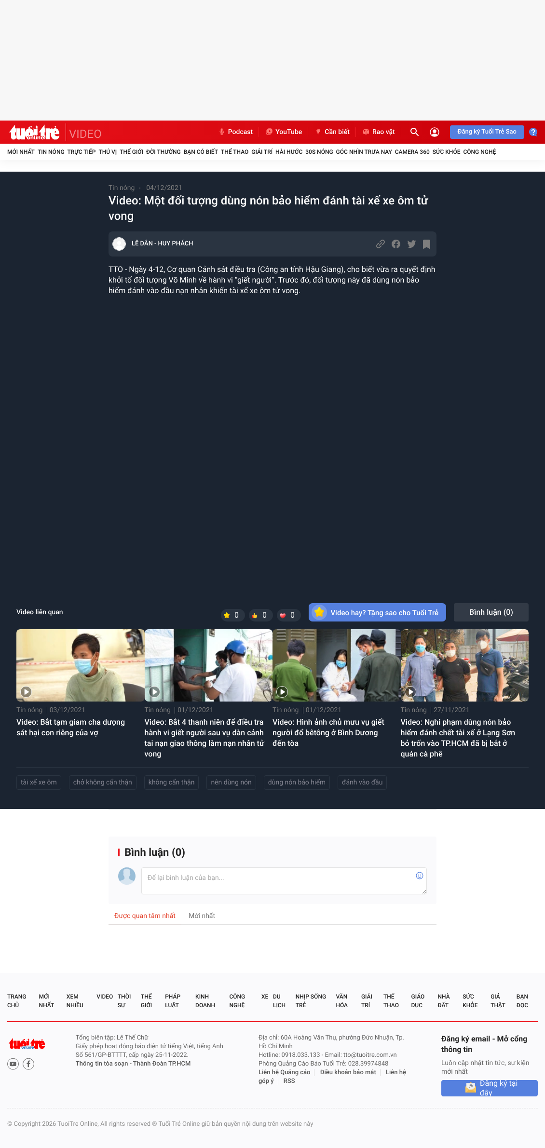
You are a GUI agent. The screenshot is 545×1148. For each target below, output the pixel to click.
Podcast (235, 132)
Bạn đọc (522, 1001)
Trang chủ (16, 1001)
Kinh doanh (205, 1001)
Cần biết (332, 132)
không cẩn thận (172, 782)
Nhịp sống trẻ (311, 1001)
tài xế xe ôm (39, 782)
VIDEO (85, 134)
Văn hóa (342, 1001)
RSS (289, 1081)
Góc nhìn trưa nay (364, 152)
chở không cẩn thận (102, 782)
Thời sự (124, 1001)
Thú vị (107, 152)
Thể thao (234, 152)
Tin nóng (51, 152)
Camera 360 (412, 152)
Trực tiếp (82, 152)
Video (104, 996)
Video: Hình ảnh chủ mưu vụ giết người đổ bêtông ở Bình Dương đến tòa (328, 732)
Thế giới (131, 152)
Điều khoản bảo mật (348, 1072)
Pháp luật (172, 1001)
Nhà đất (443, 1001)
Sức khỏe (447, 152)
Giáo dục (418, 1001)
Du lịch (279, 1001)
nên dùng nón (231, 782)
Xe (264, 996)
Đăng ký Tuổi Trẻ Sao (487, 131)
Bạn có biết (201, 152)
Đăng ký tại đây (499, 1088)
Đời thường (163, 152)
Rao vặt (378, 132)
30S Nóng (319, 152)
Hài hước (288, 152)
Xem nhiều (75, 1001)
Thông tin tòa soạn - (104, 1063)
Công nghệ (479, 152)
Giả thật (497, 1001)
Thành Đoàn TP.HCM (162, 1063)
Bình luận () (491, 612)
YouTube (283, 132)
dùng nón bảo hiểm (297, 782)
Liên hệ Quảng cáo (285, 1072)
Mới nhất (21, 152)
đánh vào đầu (362, 782)
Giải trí (261, 152)
